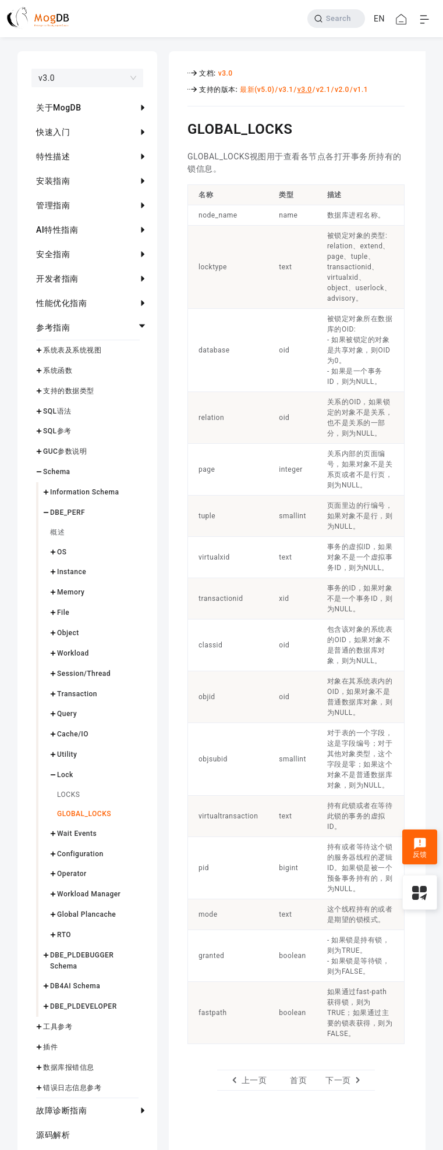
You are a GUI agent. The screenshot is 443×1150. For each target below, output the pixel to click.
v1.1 (360, 90)
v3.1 (286, 90)
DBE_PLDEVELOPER (83, 1006)
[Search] (336, 18)
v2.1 (323, 90)
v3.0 (225, 73)
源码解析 (53, 1135)
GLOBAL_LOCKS (84, 814)
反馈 (420, 848)
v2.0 (342, 90)
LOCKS (68, 795)
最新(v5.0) (257, 90)
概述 (57, 532)
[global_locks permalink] (179, 127)
